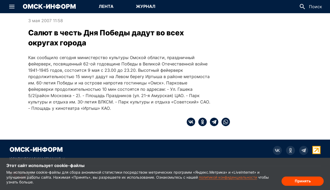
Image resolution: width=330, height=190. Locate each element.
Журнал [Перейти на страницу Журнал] (145, 6)
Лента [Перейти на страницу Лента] (106, 6)
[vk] (191, 122)
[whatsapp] (224, 122)
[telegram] (212, 122)
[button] (11, 6)
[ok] (201, 122)
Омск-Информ (49, 6)
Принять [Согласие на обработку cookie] (303, 181)
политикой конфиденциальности (228, 177)
